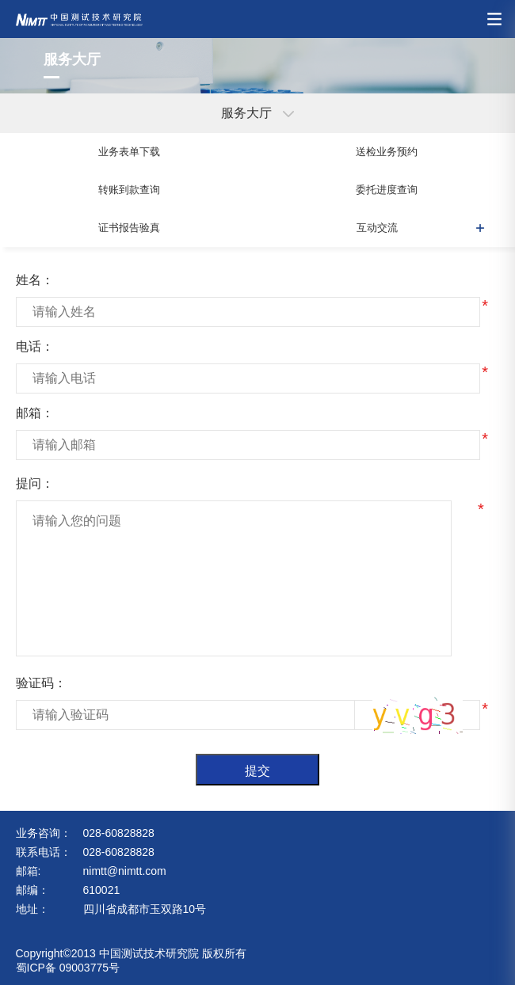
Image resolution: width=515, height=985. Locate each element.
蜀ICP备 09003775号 (68, 967)
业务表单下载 (129, 152)
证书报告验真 (129, 228)
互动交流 (377, 228)
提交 (257, 771)
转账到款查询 (129, 190)
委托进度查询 (387, 190)
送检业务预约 (387, 152)
